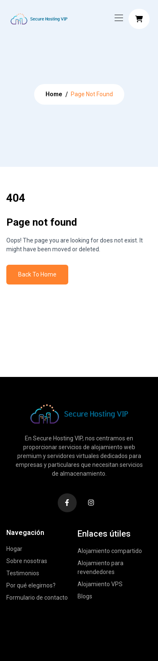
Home (54, 93)
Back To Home (37, 274)
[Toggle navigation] (118, 17)
